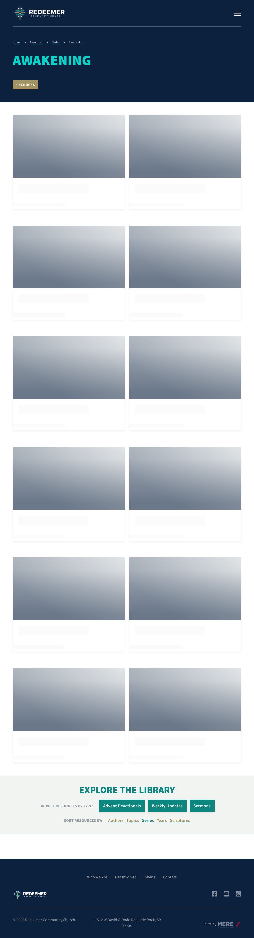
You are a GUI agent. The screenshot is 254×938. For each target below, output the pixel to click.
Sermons (202, 803)
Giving (150, 874)
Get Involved (126, 874)
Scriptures (180, 818)
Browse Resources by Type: (66, 803)
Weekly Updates (167, 803)
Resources (36, 42)
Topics (133, 818)
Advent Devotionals (122, 803)
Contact (170, 874)
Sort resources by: (83, 818)
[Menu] (237, 13)
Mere (221, 920)
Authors (116, 818)
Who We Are (97, 874)
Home (16, 42)
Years (162, 818)
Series (56, 42)
